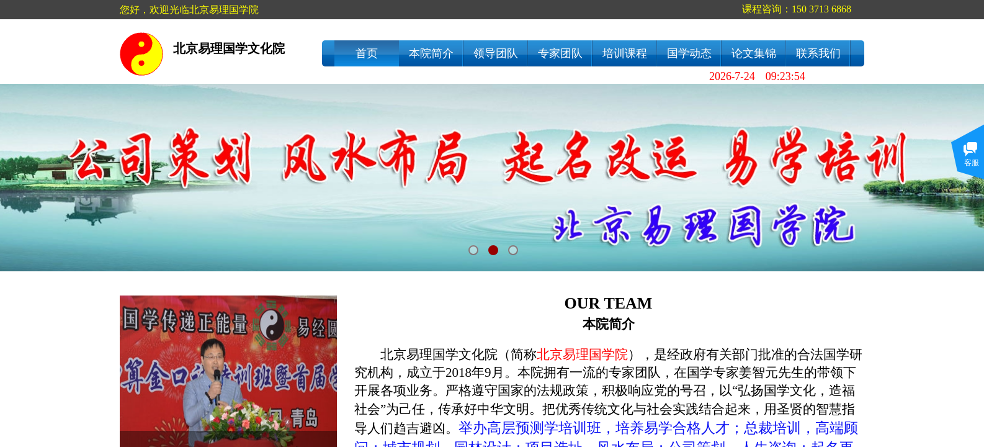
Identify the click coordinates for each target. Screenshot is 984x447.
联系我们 (818, 53)
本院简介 (431, 53)
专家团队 (560, 53)
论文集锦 (753, 53)
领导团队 (495, 53)
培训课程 (624, 53)
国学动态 (689, 53)
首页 (367, 53)
